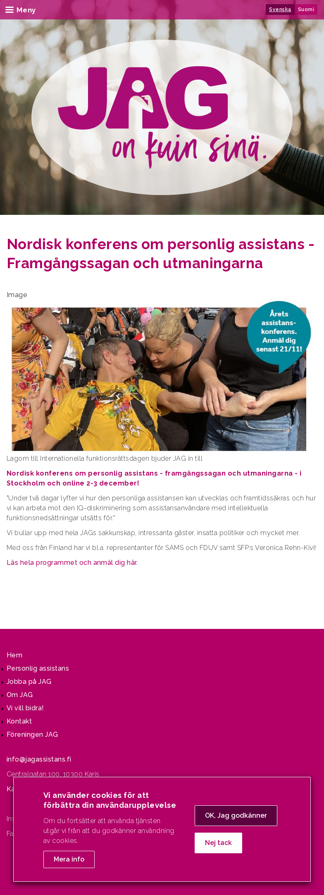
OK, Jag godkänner (236, 818)
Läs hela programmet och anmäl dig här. (72, 563)
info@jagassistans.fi (39, 759)
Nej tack (218, 846)
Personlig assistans (38, 668)
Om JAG (20, 695)
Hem (14, 655)
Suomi (306, 9)
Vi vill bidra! (25, 708)
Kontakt (19, 721)
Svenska (280, 9)
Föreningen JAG (32, 734)
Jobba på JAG (29, 682)
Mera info (69, 862)
